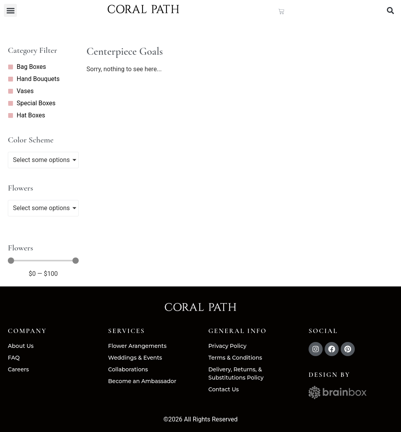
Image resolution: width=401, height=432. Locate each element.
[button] (10, 10)
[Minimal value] (43, 261)
